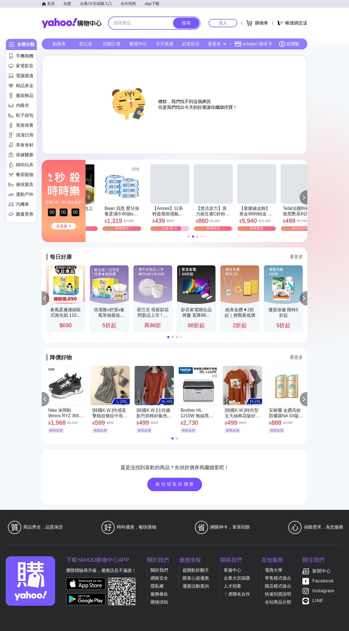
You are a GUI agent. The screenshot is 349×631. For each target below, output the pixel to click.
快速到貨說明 (278, 594)
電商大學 (273, 570)
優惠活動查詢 (196, 586)
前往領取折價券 (175, 484)
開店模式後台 (278, 586)
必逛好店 (191, 43)
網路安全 (159, 578)
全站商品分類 (278, 602)
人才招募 (232, 586)
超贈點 (289, 44)
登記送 (85, 43)
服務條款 (159, 594)
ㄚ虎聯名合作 (237, 594)
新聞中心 (321, 571)
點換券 (59, 43)
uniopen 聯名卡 (253, 44)
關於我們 (159, 570)
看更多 (217, 43)
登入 (223, 23)
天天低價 (164, 43)
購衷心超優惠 (196, 578)
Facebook (323, 581)
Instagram (323, 590)
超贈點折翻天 (196, 570)
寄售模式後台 (278, 578)
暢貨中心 (138, 43)
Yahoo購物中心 (71, 23)
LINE (317, 600)
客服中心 (232, 570)
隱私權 (157, 586)
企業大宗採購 (237, 578)
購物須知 (159, 602)
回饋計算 (112, 43)
